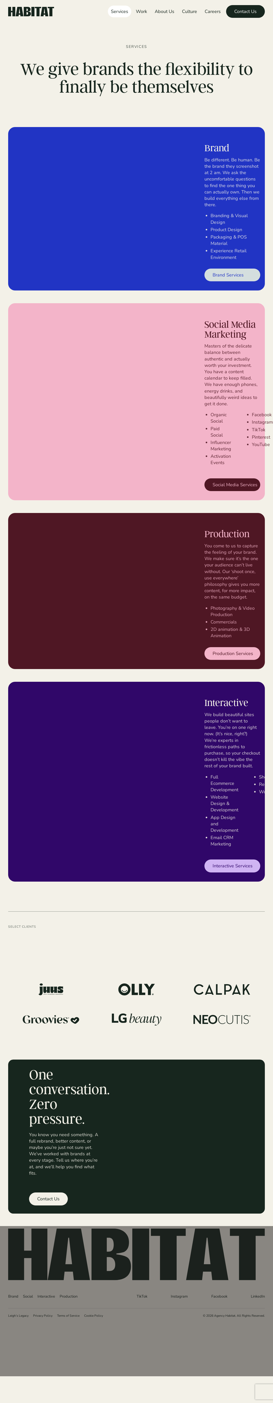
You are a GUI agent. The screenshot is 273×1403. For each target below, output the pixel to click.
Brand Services (228, 275)
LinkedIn (258, 1296)
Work (141, 11)
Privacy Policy (43, 1315)
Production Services (233, 653)
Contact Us (245, 11)
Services (119, 11)
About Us (164, 11)
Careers (213, 11)
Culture (189, 11)
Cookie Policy (93, 1315)
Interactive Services (233, 866)
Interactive (46, 1296)
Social (28, 1296)
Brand (13, 1296)
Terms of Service (68, 1315)
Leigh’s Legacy (18, 1315)
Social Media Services (235, 484)
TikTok (142, 1296)
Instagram (179, 1296)
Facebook (219, 1296)
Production (68, 1296)
